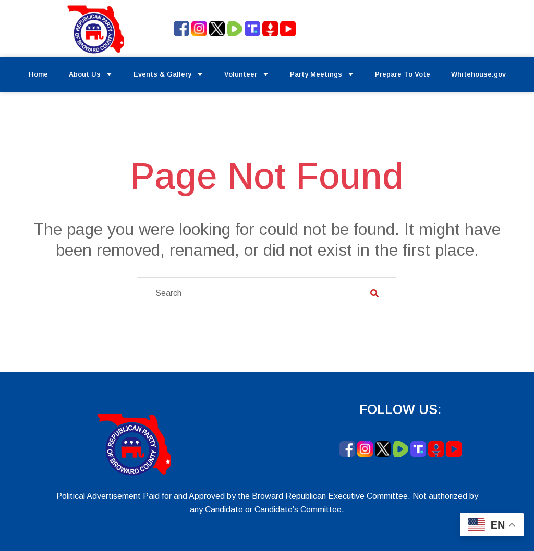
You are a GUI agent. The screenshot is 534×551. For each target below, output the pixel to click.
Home (38, 74)
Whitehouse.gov (478, 74)
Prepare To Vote (402, 74)
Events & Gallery (168, 74)
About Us (91, 74)
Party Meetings (322, 74)
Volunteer (246, 74)
